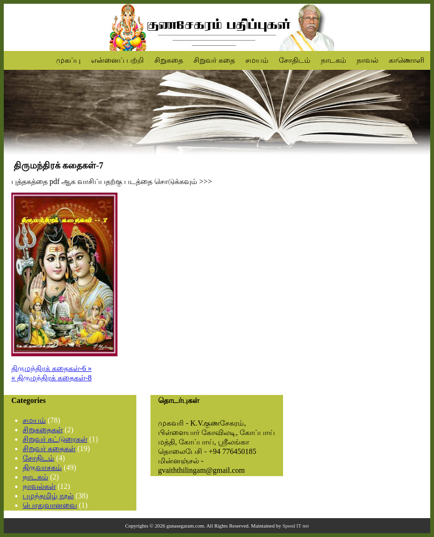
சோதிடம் (294, 60)
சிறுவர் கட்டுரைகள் (55, 439)
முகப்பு (68, 60)
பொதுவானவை (50, 505)
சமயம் (256, 60)
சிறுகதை (168, 60)
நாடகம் (333, 60)
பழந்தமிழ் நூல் (48, 496)
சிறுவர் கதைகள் (49, 449)
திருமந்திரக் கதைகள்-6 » (51, 368)
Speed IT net (296, 526)
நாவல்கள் (39, 486)
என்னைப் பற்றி (117, 60)
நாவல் (367, 60)
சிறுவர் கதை (214, 60)
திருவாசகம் (42, 467)
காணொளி (407, 60)
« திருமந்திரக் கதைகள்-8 (51, 378)
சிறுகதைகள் (43, 430)
